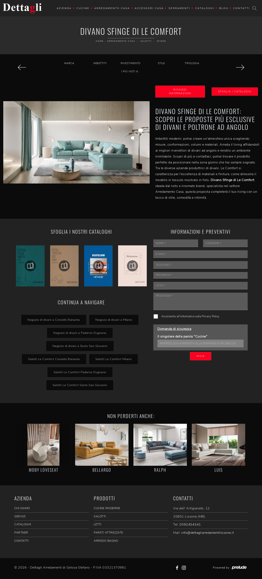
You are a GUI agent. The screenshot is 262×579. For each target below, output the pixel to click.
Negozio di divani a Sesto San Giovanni (79, 346)
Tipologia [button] (192, 63)
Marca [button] (69, 63)
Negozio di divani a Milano (113, 320)
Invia (200, 356)
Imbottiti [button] (100, 63)
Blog (223, 8)
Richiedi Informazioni (180, 91)
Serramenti (179, 8)
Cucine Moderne (107, 508)
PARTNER (21, 533)
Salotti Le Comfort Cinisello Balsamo (54, 359)
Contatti (241, 8)
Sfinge (161, 41)
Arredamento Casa (112, 8)
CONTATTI (21, 541)
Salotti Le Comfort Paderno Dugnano (80, 372)
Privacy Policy (210, 316)
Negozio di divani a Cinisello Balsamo (53, 320)
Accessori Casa (149, 8)
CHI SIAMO (22, 508)
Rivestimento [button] (130, 63)
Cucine (83, 8)
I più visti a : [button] (130, 71)
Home (100, 41)
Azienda (64, 8)
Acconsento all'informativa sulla (190, 316)
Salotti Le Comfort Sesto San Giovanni (80, 385)
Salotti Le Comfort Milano (113, 359)
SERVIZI (20, 516)
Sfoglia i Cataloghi (235, 91)
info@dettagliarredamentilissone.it (207, 532)
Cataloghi (204, 8)
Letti (97, 524)
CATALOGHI (22, 524)
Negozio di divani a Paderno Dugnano (79, 333)
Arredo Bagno (106, 541)
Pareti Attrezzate (108, 533)
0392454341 (190, 524)
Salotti (145, 41)
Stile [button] (161, 63)
